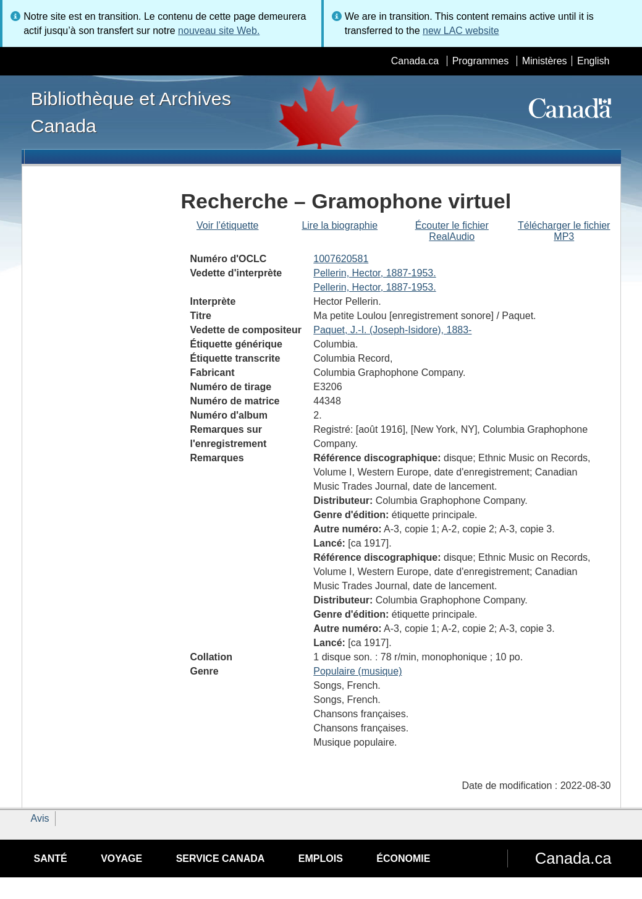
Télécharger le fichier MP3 (564, 231)
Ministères (544, 61)
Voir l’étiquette (227, 225)
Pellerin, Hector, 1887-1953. (374, 273)
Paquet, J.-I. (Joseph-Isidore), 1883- (392, 330)
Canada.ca (415, 61)
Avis (40, 818)
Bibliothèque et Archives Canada (131, 112)
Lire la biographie (340, 225)
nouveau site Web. (219, 30)
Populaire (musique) (357, 671)
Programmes (480, 61)
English (593, 61)
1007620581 (340, 259)
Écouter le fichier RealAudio (452, 231)
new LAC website (461, 30)
